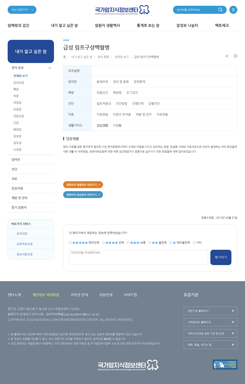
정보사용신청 (24, 254)
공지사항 (21, 233)
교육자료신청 (24, 244)
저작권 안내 (79, 295)
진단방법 (121, 103)
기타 (199, 242)
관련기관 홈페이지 (198, 310)
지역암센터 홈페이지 (199, 322)
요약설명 (74, 71)
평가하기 (221, 257)
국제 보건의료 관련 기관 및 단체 (206, 333)
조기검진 (132, 92)
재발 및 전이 (144, 114)
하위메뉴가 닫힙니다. (49, 67)
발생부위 (102, 82)
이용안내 (105, 295)
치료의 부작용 (122, 114)
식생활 (117, 125)
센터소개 (14, 295)
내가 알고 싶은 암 (81, 56)
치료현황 (162, 114)
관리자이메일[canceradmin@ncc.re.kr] (73, 314)
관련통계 (139, 82)
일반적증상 (104, 103)
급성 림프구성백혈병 (146, 56)
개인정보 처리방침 (45, 295)
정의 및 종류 (121, 82)
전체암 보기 (121, 56)
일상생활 (102, 125)
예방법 (117, 92)
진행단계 (138, 103)
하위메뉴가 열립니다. (49, 159)
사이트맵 (130, 295)
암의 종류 (103, 56)
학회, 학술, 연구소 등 (200, 344)
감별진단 (154, 103)
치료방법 (102, 114)
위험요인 (102, 92)
